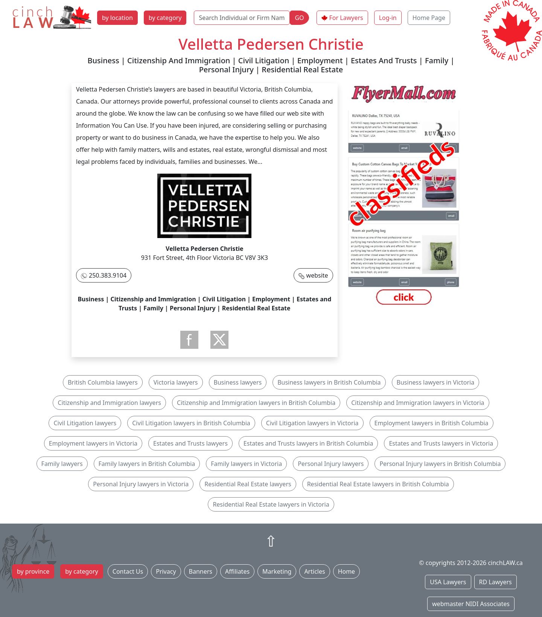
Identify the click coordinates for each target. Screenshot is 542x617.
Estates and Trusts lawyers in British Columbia (308, 443)
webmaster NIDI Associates (471, 604)
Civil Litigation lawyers (84, 423)
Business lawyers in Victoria (436, 382)
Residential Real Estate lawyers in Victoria (271, 504)
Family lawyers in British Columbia (147, 464)
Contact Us (128, 571)
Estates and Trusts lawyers (190, 443)
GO (299, 18)
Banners (200, 571)
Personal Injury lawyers (331, 464)
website (317, 275)
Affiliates (237, 571)
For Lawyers (346, 18)
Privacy (166, 571)
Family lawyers (62, 464)
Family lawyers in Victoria (246, 464)
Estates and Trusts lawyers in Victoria (441, 443)
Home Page (429, 18)
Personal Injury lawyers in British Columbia (440, 464)
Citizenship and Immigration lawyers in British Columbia (256, 403)
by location (117, 18)
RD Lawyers (495, 582)
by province (33, 571)
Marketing (276, 571)
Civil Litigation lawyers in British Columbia (191, 423)
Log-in (388, 18)
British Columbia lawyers (103, 382)
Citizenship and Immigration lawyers (109, 403)
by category (165, 18)
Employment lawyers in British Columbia (432, 423)
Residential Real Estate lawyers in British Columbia (378, 484)
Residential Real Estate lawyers (247, 484)
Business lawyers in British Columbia (329, 382)
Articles (314, 571)
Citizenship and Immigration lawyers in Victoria (417, 403)
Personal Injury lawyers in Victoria (141, 484)
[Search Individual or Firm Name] (242, 18)
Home (346, 571)
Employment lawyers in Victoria (93, 443)
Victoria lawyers (176, 382)
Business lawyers (238, 382)
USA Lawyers (448, 582)
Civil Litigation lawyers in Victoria (312, 423)
